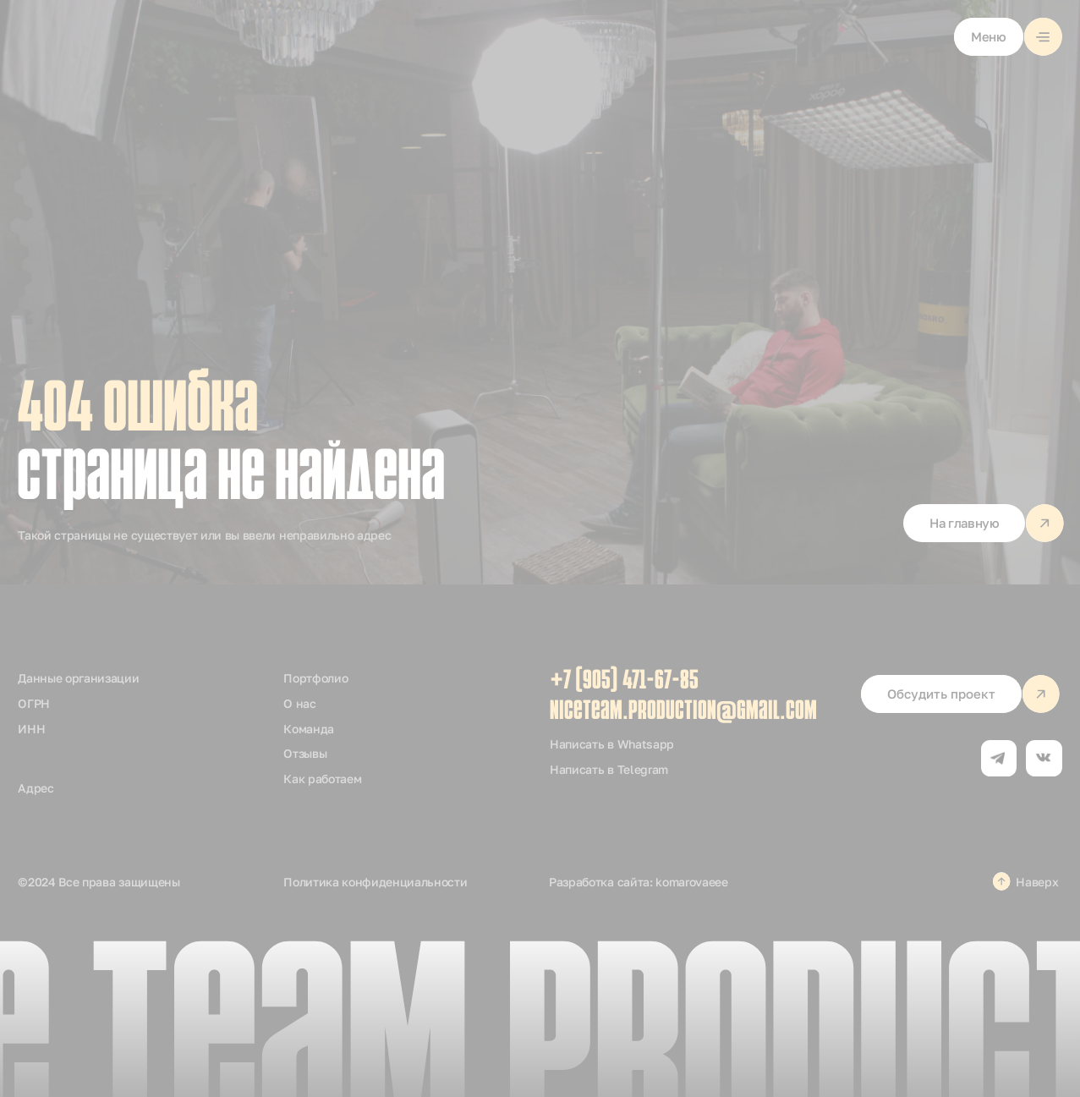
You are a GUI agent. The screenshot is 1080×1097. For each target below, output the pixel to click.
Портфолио (315, 678)
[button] (1008, 37)
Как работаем (322, 778)
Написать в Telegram (609, 769)
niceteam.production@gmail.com (683, 712)
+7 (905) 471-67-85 (624, 681)
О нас (299, 703)
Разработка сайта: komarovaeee (638, 882)
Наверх (1037, 882)
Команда (308, 728)
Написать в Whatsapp (612, 744)
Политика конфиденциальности (375, 882)
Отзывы (304, 753)
